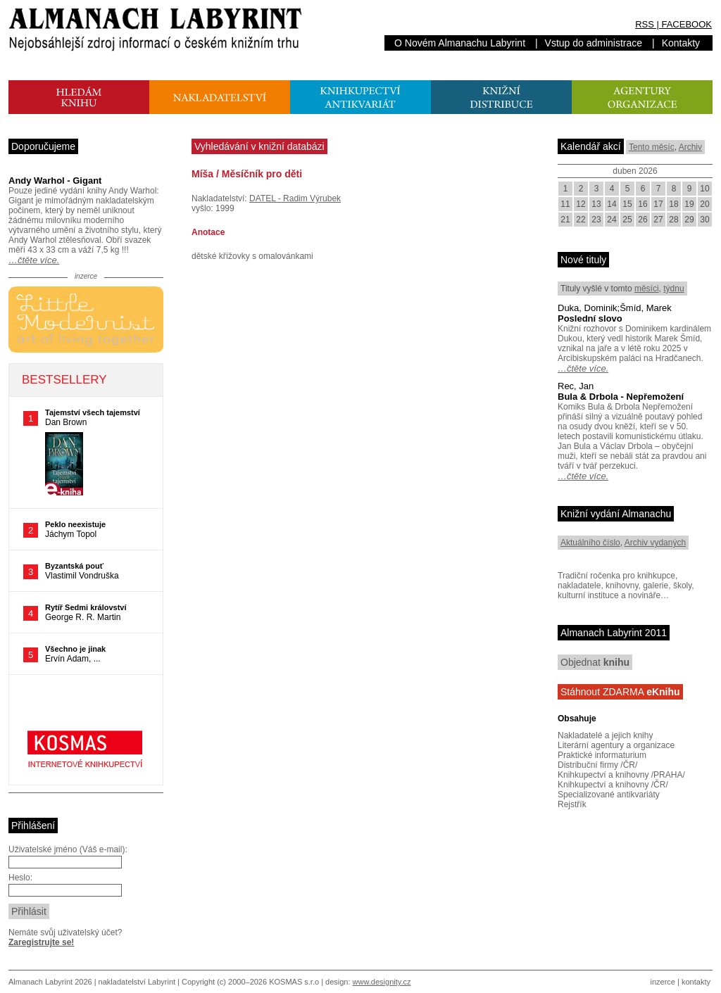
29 (689, 219)
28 (673, 219)
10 (704, 189)
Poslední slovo (590, 318)
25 (627, 219)
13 (596, 204)
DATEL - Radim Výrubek (295, 198)
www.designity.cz (382, 982)
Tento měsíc (652, 147)
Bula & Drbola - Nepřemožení (621, 396)
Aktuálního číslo (590, 543)
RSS (644, 24)
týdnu (673, 288)
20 (704, 204)
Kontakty (681, 43)
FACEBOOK (686, 24)
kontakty (696, 982)
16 (642, 204)
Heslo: (20, 878)
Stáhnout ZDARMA (620, 691)
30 (704, 219)
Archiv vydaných (655, 543)
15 (627, 204)
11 (565, 204)
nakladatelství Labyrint (137, 982)
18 (673, 204)
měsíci (646, 288)
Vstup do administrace (594, 43)
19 (689, 204)
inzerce (663, 982)
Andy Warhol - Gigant (54, 180)
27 (658, 219)
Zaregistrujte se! (41, 942)
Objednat (594, 662)
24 (611, 219)
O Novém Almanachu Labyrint (459, 43)
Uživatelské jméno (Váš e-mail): (67, 849)
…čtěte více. (33, 260)
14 (611, 204)
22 (580, 219)
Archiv (690, 147)
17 (658, 204)
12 (580, 204)
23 (596, 219)
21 (565, 219)
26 (642, 219)
